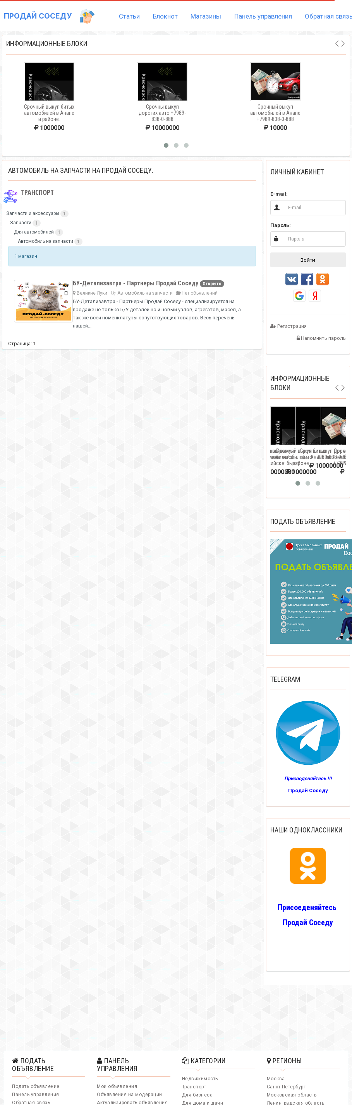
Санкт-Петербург (286, 1087)
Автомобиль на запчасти (45, 241)
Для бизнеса (197, 1095)
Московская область (292, 1095)
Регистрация (288, 326)
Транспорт (28, 195)
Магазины (206, 16)
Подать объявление (36, 1086)
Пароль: (280, 225)
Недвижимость (200, 1078)
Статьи (129, 16)
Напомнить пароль (321, 338)
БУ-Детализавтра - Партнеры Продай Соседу (136, 283)
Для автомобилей (34, 232)
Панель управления (263, 16)
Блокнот (165, 16)
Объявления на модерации (129, 1094)
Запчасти (20, 222)
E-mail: (279, 194)
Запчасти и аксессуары (32, 213)
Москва (276, 1078)
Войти (307, 260)
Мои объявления (117, 1086)
